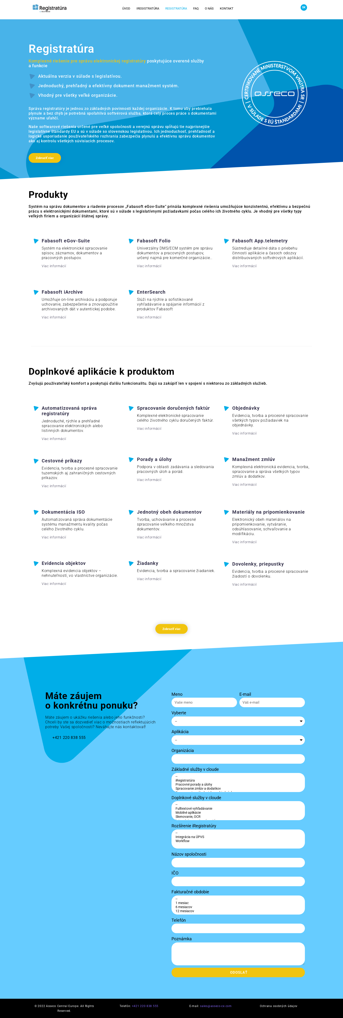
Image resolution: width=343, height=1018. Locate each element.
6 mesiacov (237, 907)
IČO (175, 872)
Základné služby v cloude (195, 769)
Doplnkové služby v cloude (196, 797)
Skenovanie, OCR (237, 817)
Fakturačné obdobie (190, 891)
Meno (177, 694)
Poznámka (182, 938)
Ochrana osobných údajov (279, 1006)
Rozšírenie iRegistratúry (194, 825)
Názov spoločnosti (189, 854)
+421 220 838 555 (145, 1006)
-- (237, 776)
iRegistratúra (237, 780)
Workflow (237, 841)
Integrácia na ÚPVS (237, 837)
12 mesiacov (237, 911)
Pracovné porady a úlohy (237, 785)
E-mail (245, 694)
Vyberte (179, 712)
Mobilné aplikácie (237, 813)
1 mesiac (237, 903)
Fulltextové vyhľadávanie (237, 809)
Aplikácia (180, 731)
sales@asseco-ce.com (216, 1006)
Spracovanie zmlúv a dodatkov (237, 789)
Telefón (179, 920)
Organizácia (183, 750)
